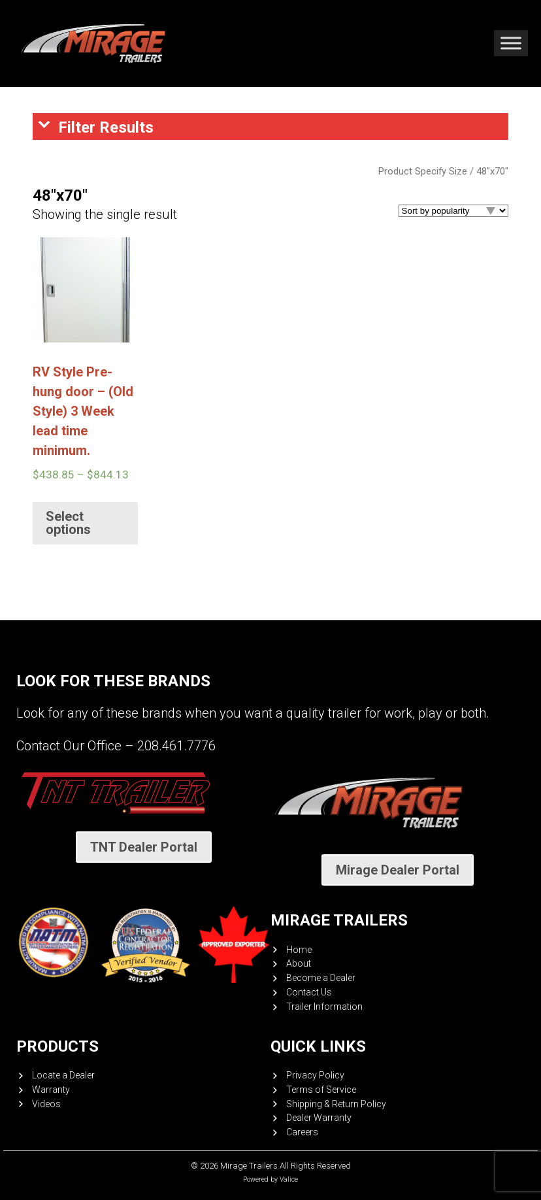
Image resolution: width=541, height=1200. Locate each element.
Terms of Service (321, 1089)
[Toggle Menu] (510, 43)
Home (299, 949)
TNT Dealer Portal (143, 847)
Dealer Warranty (319, 1117)
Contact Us (309, 992)
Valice (289, 1179)
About (298, 963)
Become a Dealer (320, 978)
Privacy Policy (315, 1075)
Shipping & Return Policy (336, 1104)
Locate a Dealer (63, 1075)
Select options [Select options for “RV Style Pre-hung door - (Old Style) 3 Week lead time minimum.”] (68, 522)
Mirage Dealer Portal (397, 870)
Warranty (51, 1089)
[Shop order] (453, 211)
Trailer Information (324, 1006)
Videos (46, 1104)
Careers (302, 1132)
